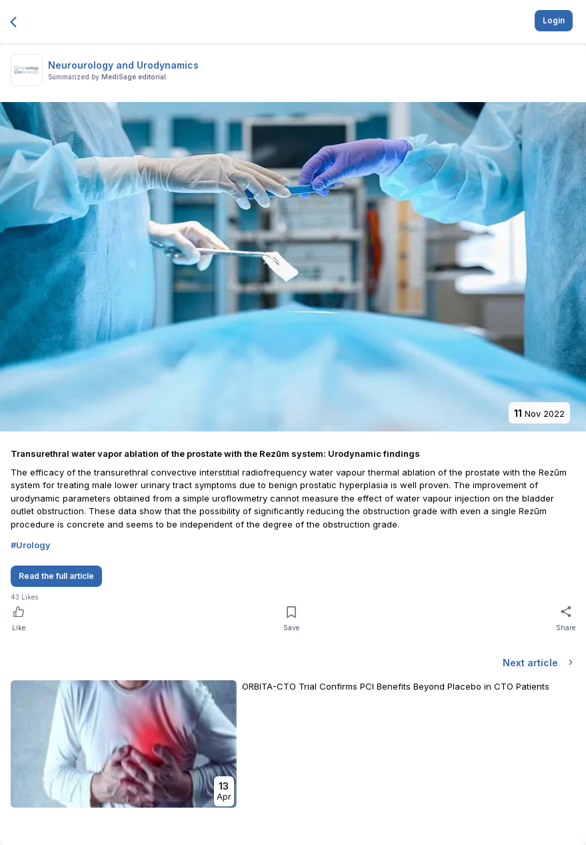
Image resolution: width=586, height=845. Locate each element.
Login (554, 20)
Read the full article (56, 576)
